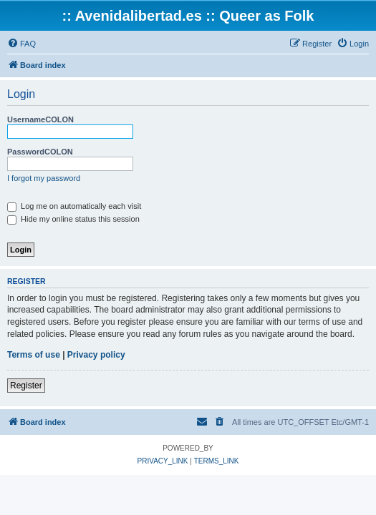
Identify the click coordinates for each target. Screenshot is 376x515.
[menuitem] (21, 43)
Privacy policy (96, 355)
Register (26, 386)
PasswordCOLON (40, 151)
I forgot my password (43, 178)
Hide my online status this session (73, 219)
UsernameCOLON (40, 119)
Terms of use (33, 355)
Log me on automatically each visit (74, 206)
